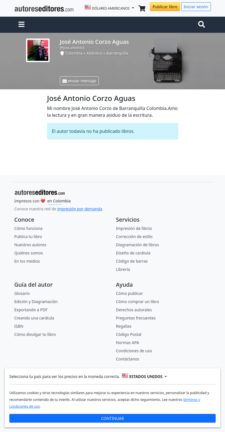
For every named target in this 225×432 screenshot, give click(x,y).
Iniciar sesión (196, 6)
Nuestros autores (30, 244)
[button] (21, 25)
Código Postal (128, 334)
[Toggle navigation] (203, 25)
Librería (123, 269)
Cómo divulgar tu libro (35, 334)
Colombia (73, 53)
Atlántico (94, 53)
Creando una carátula (34, 318)
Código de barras (132, 261)
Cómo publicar (129, 293)
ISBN (18, 326)
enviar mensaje (79, 80)
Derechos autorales (134, 309)
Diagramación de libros (137, 244)
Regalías (124, 326)
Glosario (22, 293)
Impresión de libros (134, 228)
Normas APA (127, 342)
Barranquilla (117, 53)
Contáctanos (127, 359)
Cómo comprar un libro (137, 301)
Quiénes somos (28, 253)
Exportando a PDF (31, 309)
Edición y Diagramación (36, 301)
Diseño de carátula (133, 253)
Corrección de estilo (134, 236)
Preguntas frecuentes (136, 318)
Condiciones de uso (134, 350)
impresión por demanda (79, 208)
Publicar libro (164, 6)
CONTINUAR (112, 418)
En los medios (27, 261)
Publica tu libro (28, 236)
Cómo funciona (28, 228)
